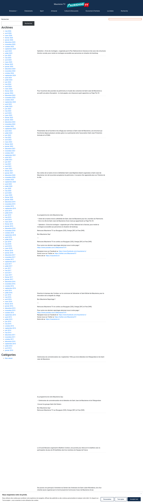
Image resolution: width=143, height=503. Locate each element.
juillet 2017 (8, 266)
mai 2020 (8, 191)
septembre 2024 (10, 75)
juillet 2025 (8, 53)
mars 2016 (8, 301)
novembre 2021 (10, 151)
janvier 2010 (9, 350)
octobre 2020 (9, 180)
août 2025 (8, 51)
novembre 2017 (10, 257)
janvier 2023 (9, 120)
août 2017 (8, 264)
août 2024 (8, 78)
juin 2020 (8, 188)
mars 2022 (8, 142)
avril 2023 (8, 113)
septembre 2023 (10, 102)
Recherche (124, 11)
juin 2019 (8, 215)
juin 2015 (8, 321)
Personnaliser (107, 499)
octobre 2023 (9, 100)
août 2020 (8, 184)
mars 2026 (8, 35)
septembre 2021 (10, 155)
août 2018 (8, 237)
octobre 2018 (9, 233)
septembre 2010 (10, 344)
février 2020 (9, 197)
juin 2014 (8, 330)
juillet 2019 (8, 213)
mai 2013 (8, 332)
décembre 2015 (10, 308)
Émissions (12, 11)
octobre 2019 (9, 206)
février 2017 (9, 277)
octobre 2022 (9, 126)
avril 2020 (8, 193)
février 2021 (9, 171)
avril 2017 (8, 273)
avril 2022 (8, 140)
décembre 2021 (10, 148)
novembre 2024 (10, 71)
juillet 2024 (8, 80)
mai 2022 (8, 137)
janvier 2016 (9, 306)
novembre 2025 (10, 44)
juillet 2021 (8, 160)
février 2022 (9, 144)
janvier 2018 (9, 253)
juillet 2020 (8, 186)
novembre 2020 (10, 177)
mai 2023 (8, 111)
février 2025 (9, 64)
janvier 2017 (9, 279)
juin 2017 (8, 268)
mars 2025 (8, 62)
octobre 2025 (9, 46)
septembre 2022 (10, 129)
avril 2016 (8, 299)
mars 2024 (8, 89)
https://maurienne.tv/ (53, 256)
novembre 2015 (10, 310)
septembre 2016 (10, 288)
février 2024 (9, 91)
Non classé (8, 358)
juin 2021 (8, 162)
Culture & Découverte (71, 11)
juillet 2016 (8, 293)
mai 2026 (8, 31)
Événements (29, 11)
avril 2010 (8, 348)
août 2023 (8, 104)
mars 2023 (8, 115)
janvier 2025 (9, 66)
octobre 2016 (9, 286)
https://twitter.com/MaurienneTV (65, 253)
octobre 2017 (9, 259)
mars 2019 (8, 222)
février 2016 (9, 304)
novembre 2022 (10, 124)
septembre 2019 (10, 208)
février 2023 (9, 117)
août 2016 (8, 290)
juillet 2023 (8, 106)
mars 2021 (8, 168)
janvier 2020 (9, 199)
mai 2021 (8, 164)
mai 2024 (8, 84)
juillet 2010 (8, 346)
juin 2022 (8, 135)
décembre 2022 (10, 122)
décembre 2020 (10, 175)
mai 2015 (8, 324)
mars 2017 (8, 275)
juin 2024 (8, 82)
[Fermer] (141, 493)
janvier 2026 (9, 40)
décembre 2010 (10, 341)
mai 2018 (8, 244)
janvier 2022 (9, 146)
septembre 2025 (10, 49)
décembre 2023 (10, 95)
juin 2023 (8, 109)
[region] (71, 497)
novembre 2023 (10, 97)
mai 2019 (8, 217)
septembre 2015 (10, 315)
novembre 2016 (10, 284)
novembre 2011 (10, 337)
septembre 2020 (10, 182)
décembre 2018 (10, 228)
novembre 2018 (10, 231)
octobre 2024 (9, 73)
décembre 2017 (10, 255)
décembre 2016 (10, 281)
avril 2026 (8, 33)
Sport (42, 11)
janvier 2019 (9, 226)
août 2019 (8, 211)
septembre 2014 (10, 328)
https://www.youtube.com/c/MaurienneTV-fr (51, 247)
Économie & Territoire (93, 11)
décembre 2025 (10, 42)
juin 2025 (8, 55)
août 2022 (8, 131)
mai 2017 (8, 270)
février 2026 (9, 38)
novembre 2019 (10, 204)
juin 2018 (8, 242)
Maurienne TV (59, 4)
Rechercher (5, 19)
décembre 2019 (10, 202)
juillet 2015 (8, 319)
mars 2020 (8, 195)
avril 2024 (8, 86)
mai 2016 (8, 297)
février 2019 (9, 224)
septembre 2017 (10, 262)
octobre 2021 (9, 153)
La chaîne (110, 11)
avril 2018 (8, 246)
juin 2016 (8, 295)
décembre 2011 (10, 335)
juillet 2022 (8, 133)
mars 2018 (8, 248)
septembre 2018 (10, 235)
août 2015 (8, 317)
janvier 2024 (9, 93)
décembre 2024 (10, 69)
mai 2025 (8, 58)
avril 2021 (8, 166)
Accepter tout (134, 499)
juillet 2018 (8, 239)
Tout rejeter (120, 499)
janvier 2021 (9, 173)
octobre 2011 (9, 339)
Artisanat (54, 11)
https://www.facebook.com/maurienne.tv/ (72, 251)
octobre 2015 (9, 313)
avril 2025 (8, 60)
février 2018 (9, 250)
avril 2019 (8, 219)
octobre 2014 (9, 326)
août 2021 (8, 157)
